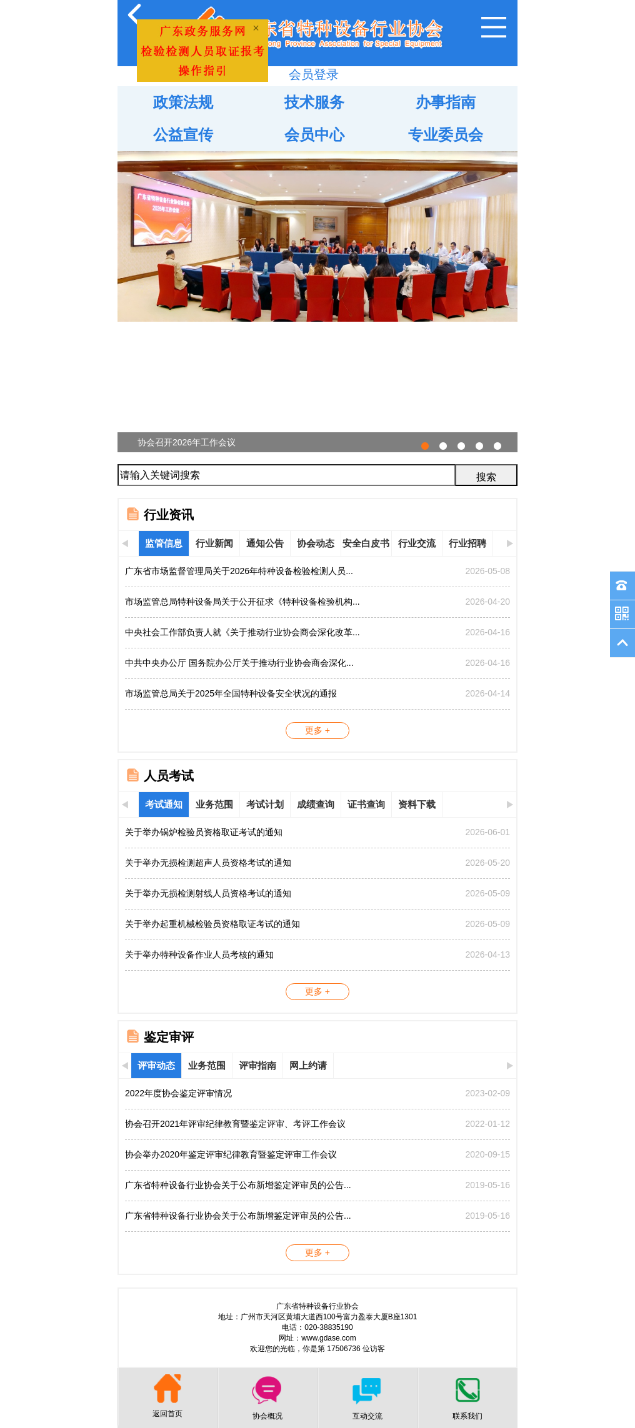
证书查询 (366, 804)
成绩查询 (315, 804)
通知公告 (265, 543)
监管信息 (163, 543)
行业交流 (417, 543)
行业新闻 (214, 543)
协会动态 (315, 543)
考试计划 (265, 804)
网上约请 (308, 1065)
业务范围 (214, 804)
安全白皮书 (365, 543)
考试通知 (163, 804)
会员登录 (314, 74)
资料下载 (417, 804)
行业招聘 (467, 543)
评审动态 (156, 1065)
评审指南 (257, 1065)
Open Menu (493, 27)
